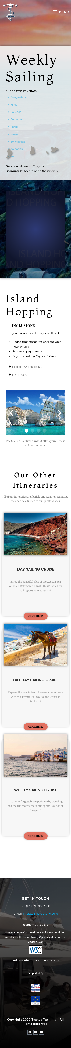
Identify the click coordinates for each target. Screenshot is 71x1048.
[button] (35, 97)
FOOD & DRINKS (27, 367)
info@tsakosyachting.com (40, 913)
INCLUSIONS (23, 325)
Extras (19, 375)
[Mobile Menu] (61, 11)
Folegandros (18, 97)
